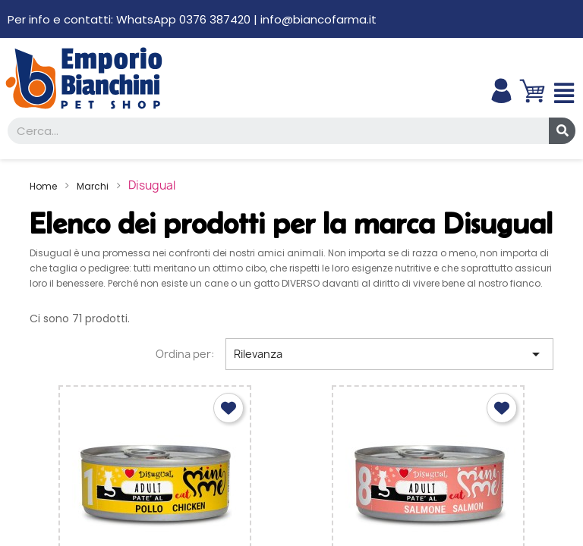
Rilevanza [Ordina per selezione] (389, 354)
